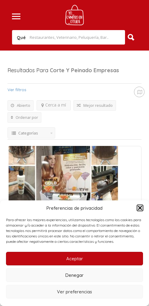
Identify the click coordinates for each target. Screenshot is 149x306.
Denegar (74, 275)
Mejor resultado (95, 105)
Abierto (20, 105)
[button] (140, 208)
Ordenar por (24, 117)
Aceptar (74, 258)
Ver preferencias (74, 292)
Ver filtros (16, 89)
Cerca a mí (53, 105)
